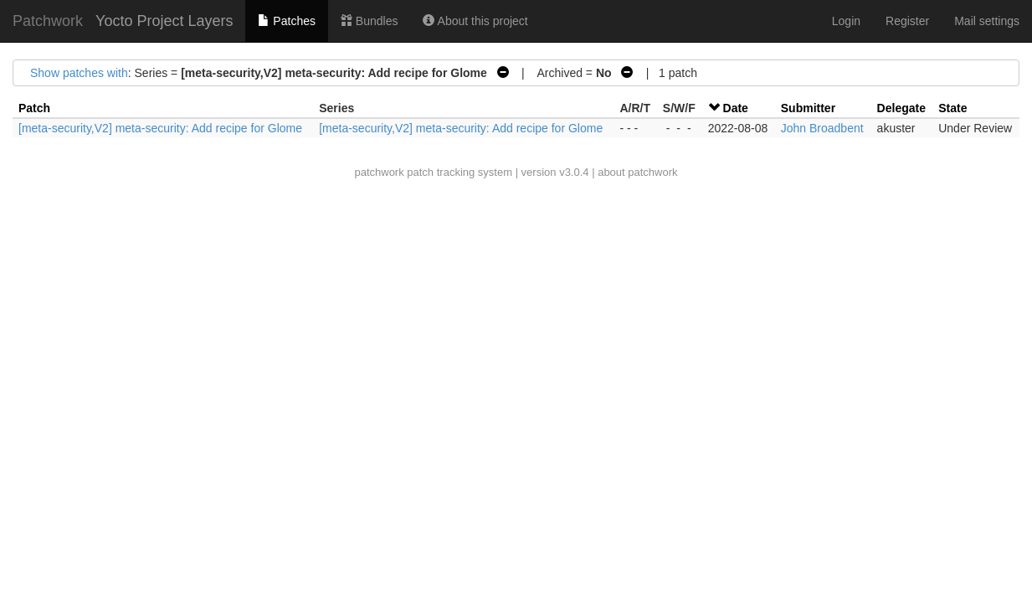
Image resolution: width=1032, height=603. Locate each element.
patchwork (378, 172)
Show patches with (79, 73)
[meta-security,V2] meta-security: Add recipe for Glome (160, 128)
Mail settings (986, 21)
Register (907, 21)
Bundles (369, 21)
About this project (475, 21)
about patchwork (637, 172)
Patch (34, 108)
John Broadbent (822, 128)
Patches (286, 21)
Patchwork (48, 21)
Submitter (808, 108)
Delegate (901, 108)
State (952, 108)
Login (846, 21)
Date (735, 108)
